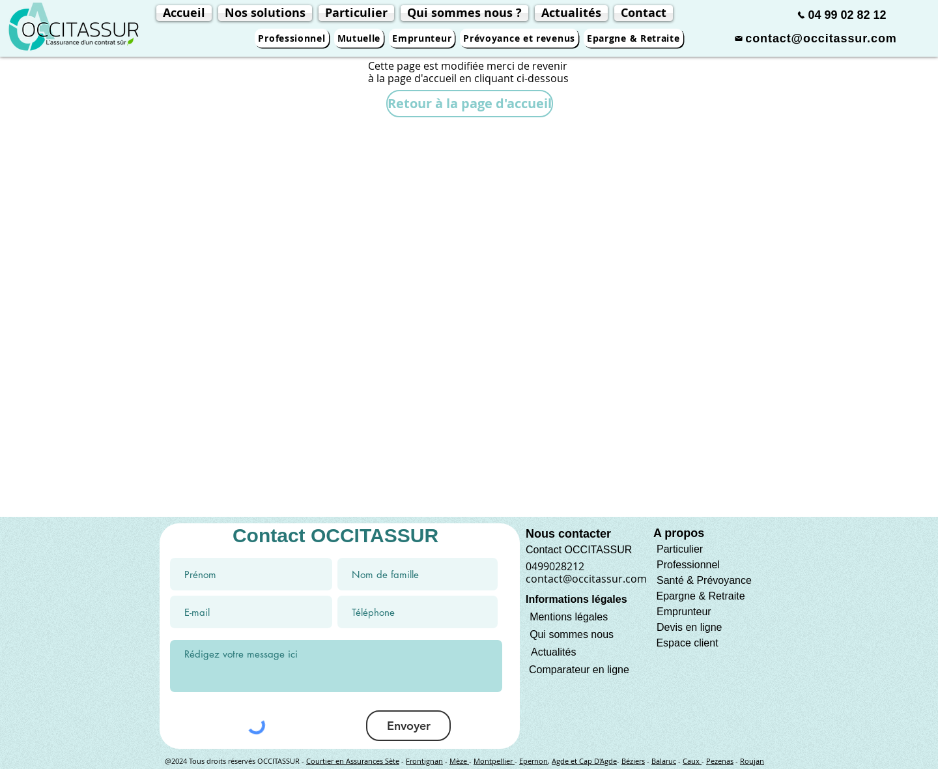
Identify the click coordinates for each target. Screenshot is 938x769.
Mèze (459, 761)
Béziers (633, 761)
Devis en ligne (689, 627)
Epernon (533, 761)
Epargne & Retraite (700, 596)
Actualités (553, 652)
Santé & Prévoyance (704, 580)
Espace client (685, 642)
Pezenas (719, 761)
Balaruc (663, 761)
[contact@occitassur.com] (815, 38)
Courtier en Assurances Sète (352, 761)
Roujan (752, 761)
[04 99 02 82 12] (841, 15)
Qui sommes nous (572, 634)
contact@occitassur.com (586, 579)
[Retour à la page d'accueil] (469, 103)
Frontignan (424, 761)
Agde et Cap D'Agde (584, 761)
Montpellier (494, 761)
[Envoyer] (408, 725)
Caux (692, 761)
